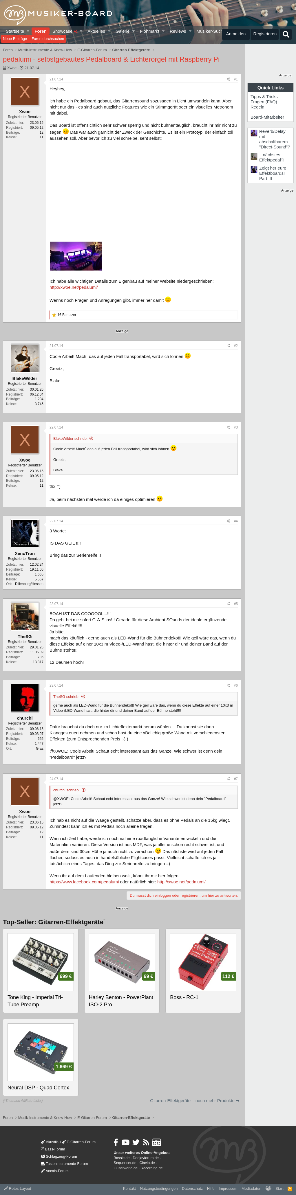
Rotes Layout (17, 1188)
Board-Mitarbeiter (267, 117)
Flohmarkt (149, 31)
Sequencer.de (125, 1163)
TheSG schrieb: (66, 696)
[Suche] (286, 34)
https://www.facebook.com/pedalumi (84, 881)
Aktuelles (96, 31)
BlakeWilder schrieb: (70, 438)
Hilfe (211, 1188)
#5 (236, 604)
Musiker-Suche (210, 31)
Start (279, 1188)
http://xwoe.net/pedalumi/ (74, 287)
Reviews (178, 31)
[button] (28, 31)
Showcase (64, 31)
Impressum (228, 1188)
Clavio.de (147, 1163)
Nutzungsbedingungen (159, 1188)
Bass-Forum (53, 1149)
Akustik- (50, 1142)
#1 (236, 79)
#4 (236, 521)
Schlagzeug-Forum (59, 1156)
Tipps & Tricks (264, 96)
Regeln (257, 106)
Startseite (15, 31)
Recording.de (152, 1168)
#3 (236, 427)
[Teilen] (228, 79)
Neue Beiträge (15, 38)
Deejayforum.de (146, 1158)
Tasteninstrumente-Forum (64, 1163)
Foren (40, 31)
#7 (236, 779)
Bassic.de (121, 1158)
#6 (236, 685)
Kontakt (129, 1188)
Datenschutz (192, 1188)
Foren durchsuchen (48, 38)
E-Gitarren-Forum (79, 1142)
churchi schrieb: (66, 790)
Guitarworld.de (126, 1168)
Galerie (122, 31)
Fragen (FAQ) (264, 101)
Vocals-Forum (55, 1171)
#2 (236, 346)
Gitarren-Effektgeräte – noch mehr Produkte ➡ (195, 1100)
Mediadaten (251, 1188)
